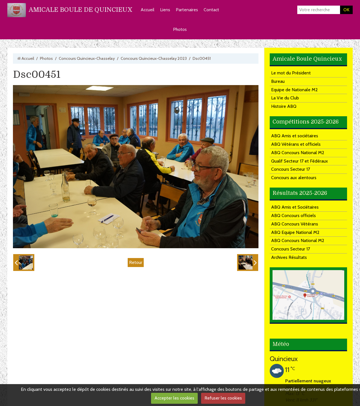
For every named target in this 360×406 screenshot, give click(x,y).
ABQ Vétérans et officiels (296, 144)
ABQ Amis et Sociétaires (295, 207)
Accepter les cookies (174, 398)
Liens (165, 9)
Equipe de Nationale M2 (294, 89)
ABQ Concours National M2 (297, 152)
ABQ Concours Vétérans (294, 224)
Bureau (278, 81)
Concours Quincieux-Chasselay (87, 58)
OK (346, 9)
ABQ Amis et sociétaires (294, 135)
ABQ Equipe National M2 (295, 232)
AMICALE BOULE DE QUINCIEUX (80, 9)
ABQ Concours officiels (293, 215)
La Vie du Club (285, 98)
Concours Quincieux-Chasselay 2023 (154, 58)
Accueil (147, 9)
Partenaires (187, 9)
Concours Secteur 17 (290, 169)
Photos (180, 29)
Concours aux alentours (293, 177)
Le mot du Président (291, 73)
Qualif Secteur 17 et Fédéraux (299, 161)
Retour (135, 262)
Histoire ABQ (283, 106)
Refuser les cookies (223, 398)
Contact (211, 9)
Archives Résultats (289, 257)
